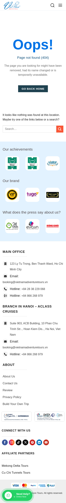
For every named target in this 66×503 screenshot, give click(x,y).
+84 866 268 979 (32, 295)
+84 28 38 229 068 (33, 289)
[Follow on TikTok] (18, 442)
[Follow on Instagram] (12, 442)
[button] (60, 5)
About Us (9, 376)
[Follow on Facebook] (5, 442)
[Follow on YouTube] (46, 442)
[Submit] (59, 129)
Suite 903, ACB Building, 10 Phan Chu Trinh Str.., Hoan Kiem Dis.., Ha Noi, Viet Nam (35, 329)
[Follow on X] (25, 442)
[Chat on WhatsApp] (17, 495)
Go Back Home (33, 88)
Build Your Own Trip (16, 404)
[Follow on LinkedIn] (39, 442)
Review (7, 390)
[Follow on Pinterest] (32, 442)
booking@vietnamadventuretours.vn (25, 282)
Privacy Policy (12, 397)
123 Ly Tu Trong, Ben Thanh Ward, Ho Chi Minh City (36, 266)
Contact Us (10, 383)
